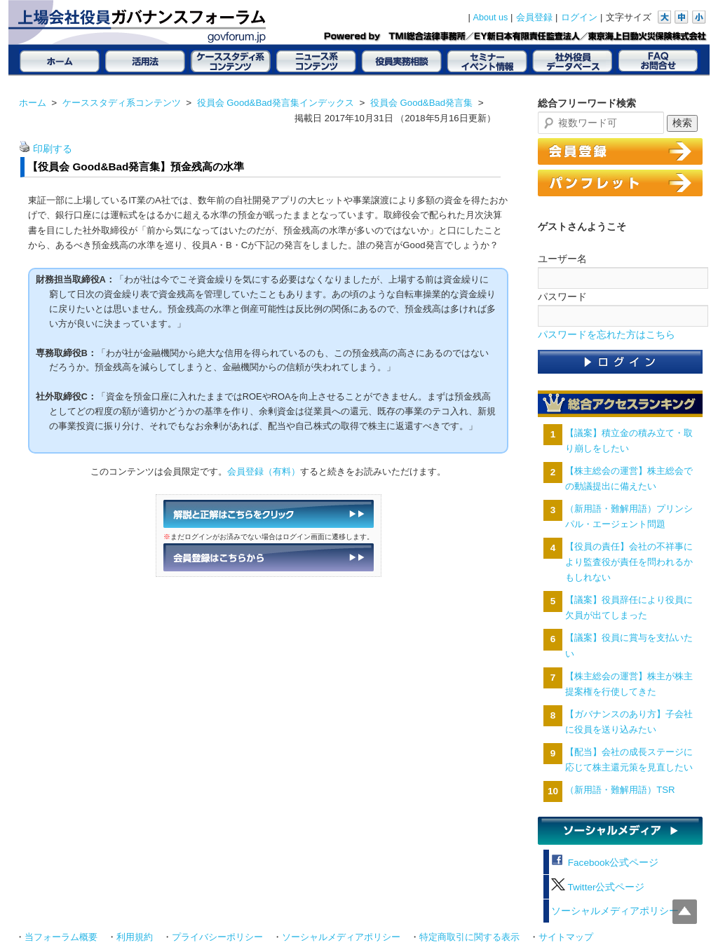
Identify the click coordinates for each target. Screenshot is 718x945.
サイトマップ (565, 937)
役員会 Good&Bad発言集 (421, 102)
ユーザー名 (562, 258)
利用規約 (134, 937)
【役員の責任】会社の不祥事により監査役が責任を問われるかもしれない (629, 562)
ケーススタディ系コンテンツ (121, 102)
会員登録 (534, 17)
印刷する (52, 149)
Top (684, 911)
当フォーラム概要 (61, 937)
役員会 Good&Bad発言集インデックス (275, 102)
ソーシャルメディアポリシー (615, 911)
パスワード (562, 296)
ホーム (32, 102)
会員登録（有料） (263, 471)
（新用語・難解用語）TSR (620, 789)
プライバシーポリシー (217, 937)
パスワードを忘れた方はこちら (606, 334)
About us (490, 17)
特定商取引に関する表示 (469, 937)
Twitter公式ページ (597, 887)
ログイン (579, 17)
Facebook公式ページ (604, 862)
